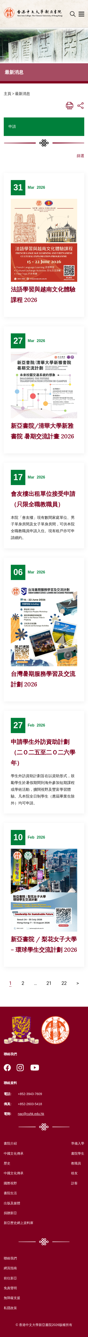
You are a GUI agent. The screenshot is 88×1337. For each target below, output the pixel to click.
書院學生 (77, 1153)
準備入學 (77, 1143)
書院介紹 (10, 1143)
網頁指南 (10, 1268)
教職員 (76, 1163)
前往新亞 (10, 1278)
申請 (12, 126)
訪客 (74, 1183)
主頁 (7, 94)
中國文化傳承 (13, 1153)
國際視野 (10, 1183)
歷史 (7, 1163)
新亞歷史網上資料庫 (18, 1223)
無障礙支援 (12, 1298)
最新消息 (22, 94)
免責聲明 (10, 1288)
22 (64, 983)
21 (49, 983)
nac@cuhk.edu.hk (31, 1114)
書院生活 (10, 1193)
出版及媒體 (12, 1203)
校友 (74, 1173)
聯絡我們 (10, 1258)
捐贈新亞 (10, 1213)
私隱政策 (10, 1308)
